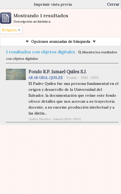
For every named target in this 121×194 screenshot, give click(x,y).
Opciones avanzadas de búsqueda (60, 41)
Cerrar (113, 4)
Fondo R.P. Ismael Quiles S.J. (58, 71)
